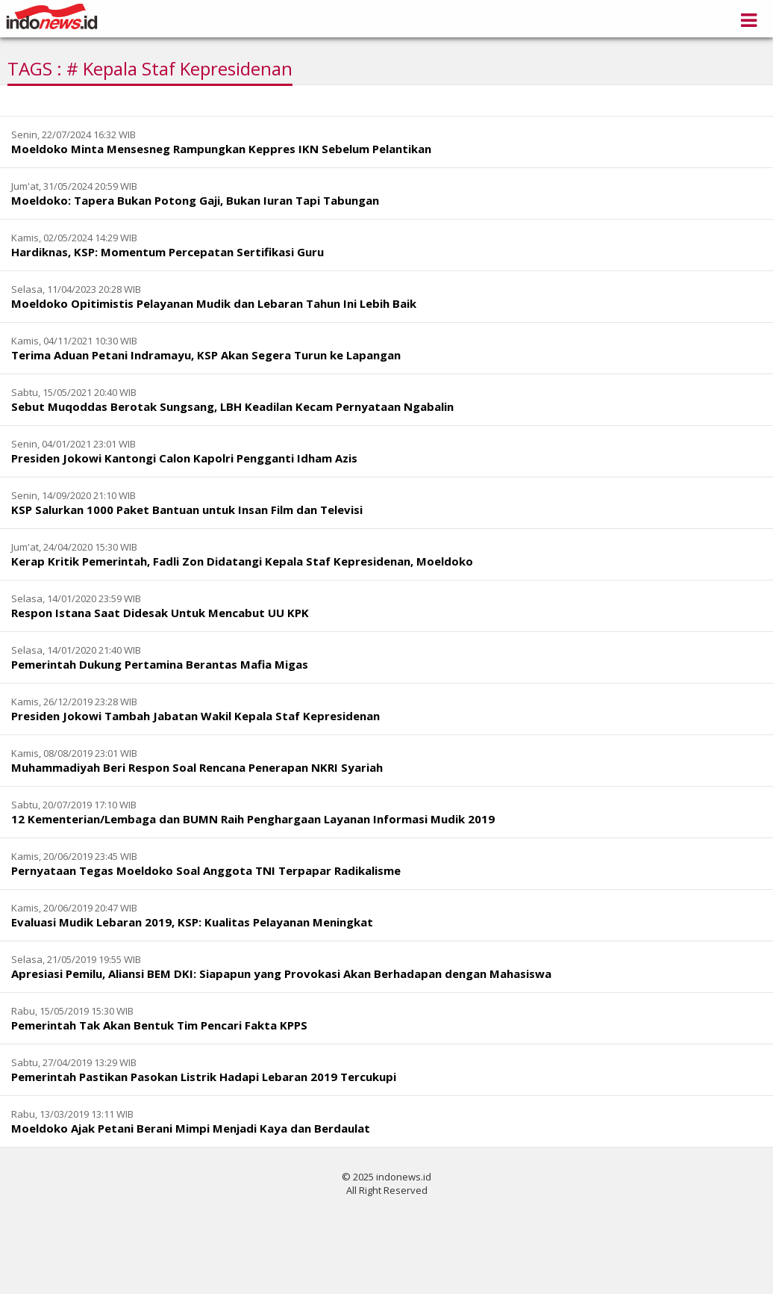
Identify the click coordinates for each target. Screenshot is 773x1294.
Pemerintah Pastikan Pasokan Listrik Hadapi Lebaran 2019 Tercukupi (203, 1076)
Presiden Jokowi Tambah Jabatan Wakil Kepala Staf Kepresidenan (195, 715)
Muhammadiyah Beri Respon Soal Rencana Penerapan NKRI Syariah (197, 767)
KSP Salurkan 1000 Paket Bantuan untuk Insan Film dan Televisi (187, 509)
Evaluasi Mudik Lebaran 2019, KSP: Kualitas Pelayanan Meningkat (192, 921)
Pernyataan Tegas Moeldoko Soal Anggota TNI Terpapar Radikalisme (206, 870)
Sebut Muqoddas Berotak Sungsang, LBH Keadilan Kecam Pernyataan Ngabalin (232, 406)
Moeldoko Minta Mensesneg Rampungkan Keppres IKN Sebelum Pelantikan (221, 148)
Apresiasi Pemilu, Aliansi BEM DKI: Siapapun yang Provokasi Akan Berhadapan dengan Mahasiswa (281, 973)
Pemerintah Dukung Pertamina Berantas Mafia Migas (159, 664)
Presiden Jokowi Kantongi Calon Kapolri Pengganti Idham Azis (184, 458)
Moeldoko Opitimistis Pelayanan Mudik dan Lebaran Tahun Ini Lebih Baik (213, 303)
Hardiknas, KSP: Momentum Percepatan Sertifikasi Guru (167, 251)
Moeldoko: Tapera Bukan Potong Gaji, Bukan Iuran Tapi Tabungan (195, 200)
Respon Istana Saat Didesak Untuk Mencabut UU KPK (160, 612)
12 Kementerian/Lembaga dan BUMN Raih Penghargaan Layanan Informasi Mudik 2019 (253, 818)
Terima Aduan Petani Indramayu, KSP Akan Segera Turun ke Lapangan (206, 354)
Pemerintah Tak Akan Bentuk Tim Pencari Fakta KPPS (159, 1025)
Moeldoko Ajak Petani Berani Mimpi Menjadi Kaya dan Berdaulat (190, 1128)
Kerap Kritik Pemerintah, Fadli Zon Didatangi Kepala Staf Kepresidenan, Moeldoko (242, 561)
